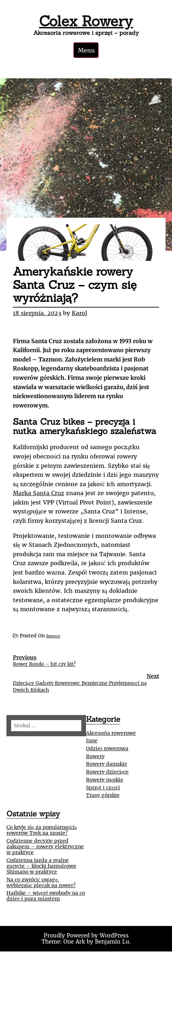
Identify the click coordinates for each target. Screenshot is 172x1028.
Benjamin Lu (112, 941)
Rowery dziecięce (107, 772)
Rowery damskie (106, 764)
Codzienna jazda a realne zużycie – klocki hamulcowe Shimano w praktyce (41, 866)
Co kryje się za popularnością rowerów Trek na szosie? (41, 830)
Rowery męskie (104, 779)
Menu (86, 50)
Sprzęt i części (103, 787)
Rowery (53, 636)
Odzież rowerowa (107, 748)
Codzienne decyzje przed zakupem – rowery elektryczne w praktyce (45, 847)
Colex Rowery (86, 21)
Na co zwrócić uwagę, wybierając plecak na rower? (41, 882)
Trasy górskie (103, 795)
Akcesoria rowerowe (111, 733)
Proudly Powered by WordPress (86, 935)
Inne (91, 740)
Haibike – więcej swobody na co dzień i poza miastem (45, 896)
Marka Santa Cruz (38, 493)
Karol (79, 313)
